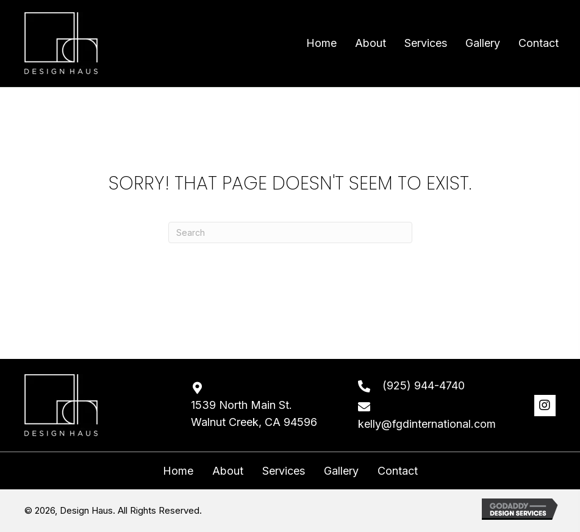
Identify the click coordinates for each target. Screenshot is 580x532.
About (227, 471)
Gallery (341, 471)
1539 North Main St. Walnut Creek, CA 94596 (254, 414)
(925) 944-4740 (423, 385)
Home (178, 471)
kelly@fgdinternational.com (427, 423)
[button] (545, 405)
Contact (398, 471)
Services (283, 471)
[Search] (290, 232)
